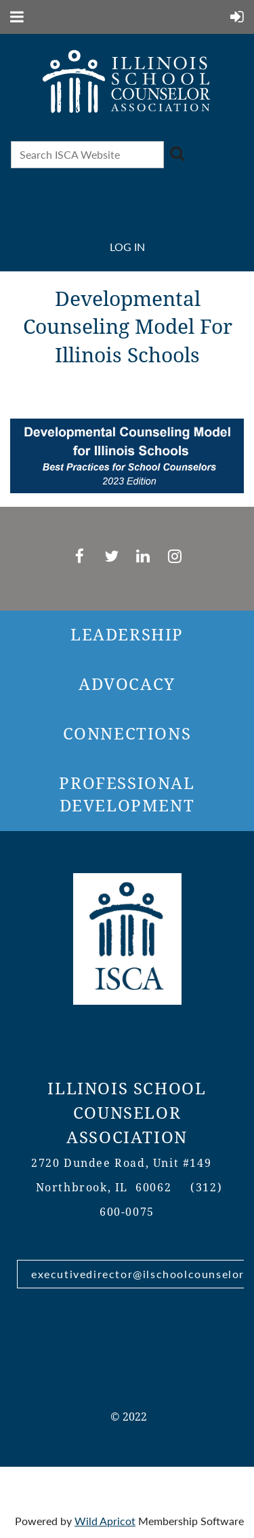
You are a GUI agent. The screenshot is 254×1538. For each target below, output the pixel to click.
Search (177, 153)
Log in (127, 246)
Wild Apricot (105, 1520)
